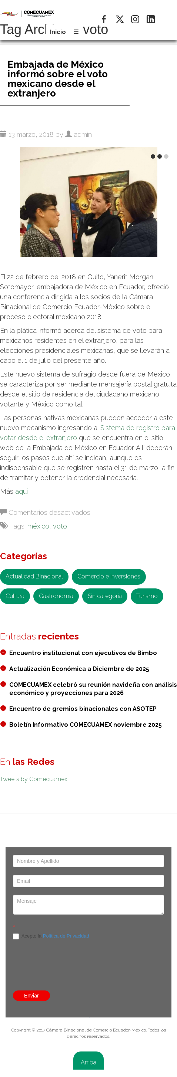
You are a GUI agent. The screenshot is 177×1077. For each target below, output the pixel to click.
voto (60, 526)
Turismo (147, 596)
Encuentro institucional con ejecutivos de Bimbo (83, 652)
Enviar (31, 996)
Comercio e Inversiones (108, 576)
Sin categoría (105, 596)
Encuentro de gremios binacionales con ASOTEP (83, 708)
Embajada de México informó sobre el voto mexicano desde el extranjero (57, 79)
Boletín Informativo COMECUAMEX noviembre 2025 (85, 724)
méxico (38, 526)
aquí (21, 491)
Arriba (88, 1062)
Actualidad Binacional (34, 576)
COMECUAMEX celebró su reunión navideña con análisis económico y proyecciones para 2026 (93, 689)
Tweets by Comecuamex (33, 779)
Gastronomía (56, 596)
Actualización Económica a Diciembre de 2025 (79, 668)
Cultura (15, 596)
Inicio (58, 32)
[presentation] (88, 902)
